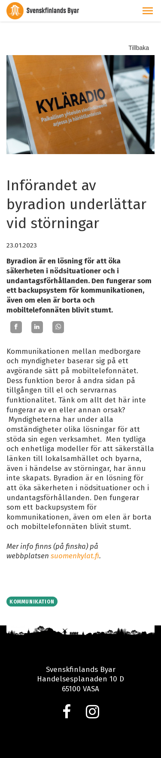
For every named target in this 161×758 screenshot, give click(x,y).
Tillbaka (138, 47)
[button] (148, 11)
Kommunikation (32, 602)
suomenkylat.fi (75, 555)
